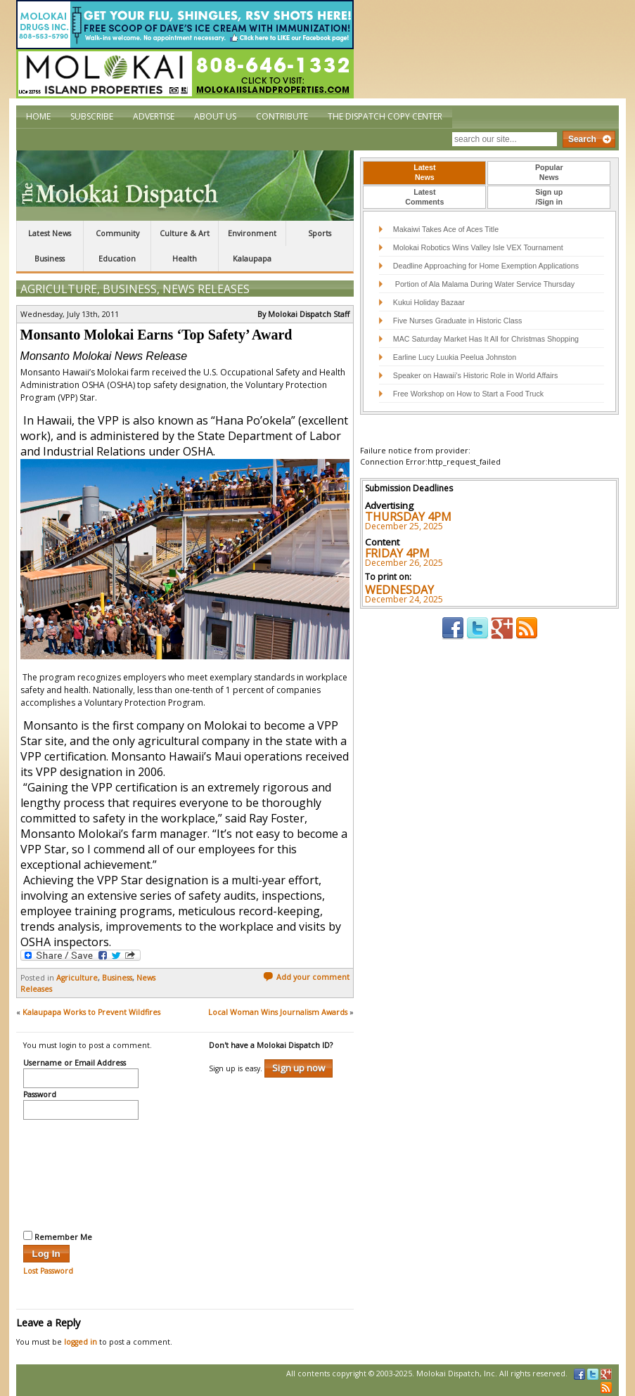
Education (117, 259)
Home (38, 116)
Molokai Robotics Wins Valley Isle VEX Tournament (478, 247)
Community (117, 233)
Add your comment (306, 977)
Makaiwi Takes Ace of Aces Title (446, 229)
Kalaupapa (252, 259)
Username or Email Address (74, 1063)
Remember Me (57, 1236)
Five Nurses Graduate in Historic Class (457, 320)
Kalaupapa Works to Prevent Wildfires (91, 1012)
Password (39, 1095)
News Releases (206, 289)
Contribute (282, 116)
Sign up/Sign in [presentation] (549, 197)
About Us (215, 116)
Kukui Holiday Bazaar (429, 302)
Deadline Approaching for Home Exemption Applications (486, 265)
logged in (80, 1342)
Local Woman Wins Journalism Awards (277, 1012)
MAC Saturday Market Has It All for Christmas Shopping (486, 339)
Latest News (49, 233)
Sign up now (298, 1067)
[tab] (424, 173)
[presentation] (81, 1173)
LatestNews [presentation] (424, 172)
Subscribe (91, 116)
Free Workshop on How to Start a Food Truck (468, 393)
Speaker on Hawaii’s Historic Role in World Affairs (475, 375)
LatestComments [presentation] (424, 197)
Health (184, 259)
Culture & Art (185, 233)
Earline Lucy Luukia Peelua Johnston (454, 357)
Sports (319, 233)
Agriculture (58, 289)
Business (49, 259)
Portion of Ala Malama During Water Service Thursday (484, 284)
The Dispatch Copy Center (385, 116)
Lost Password (48, 1271)
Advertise (153, 116)
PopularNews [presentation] (549, 172)
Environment (252, 233)
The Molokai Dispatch (185, 185)
